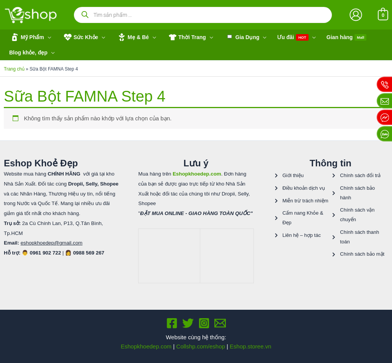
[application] (47, 37)
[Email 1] (220, 323)
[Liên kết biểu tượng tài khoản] (356, 14)
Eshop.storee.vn (250, 346)
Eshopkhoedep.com (146, 346)
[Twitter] (188, 323)
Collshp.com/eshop (200, 346)
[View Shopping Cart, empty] (383, 14)
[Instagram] (204, 323)
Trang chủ (14, 69)
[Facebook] (172, 323)
